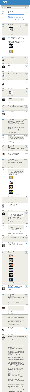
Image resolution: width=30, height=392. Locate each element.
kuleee (3, 36)
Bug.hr (2, 5)
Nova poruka (26, 7)
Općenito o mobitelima (10, 5)
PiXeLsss (3, 242)
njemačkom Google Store (17, 37)
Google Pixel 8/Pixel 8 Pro (11, 11)
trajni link (27, 34)
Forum (4, 5)
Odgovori (26, 58)
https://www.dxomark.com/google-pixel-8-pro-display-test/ (14, 287)
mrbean (3, 111)
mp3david (3, 327)
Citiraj (26, 66)
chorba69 (3, 119)
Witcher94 (3, 11)
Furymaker (3, 335)
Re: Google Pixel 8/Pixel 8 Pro (11, 97)
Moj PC (2, 63)
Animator (3, 294)
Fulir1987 (3, 105)
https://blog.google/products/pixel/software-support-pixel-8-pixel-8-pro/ (15, 26)
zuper (2, 57)
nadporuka (27, 88)
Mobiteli (7, 5)
